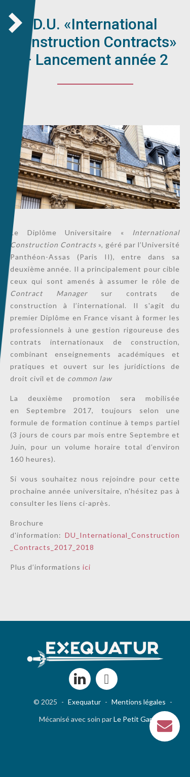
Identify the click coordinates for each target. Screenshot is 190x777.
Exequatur (84, 701)
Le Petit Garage (138, 719)
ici (87, 567)
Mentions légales (138, 701)
